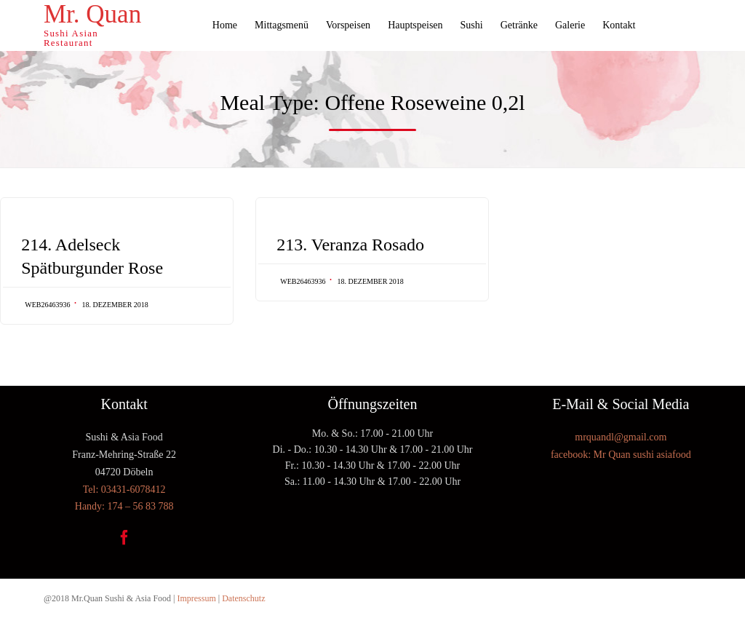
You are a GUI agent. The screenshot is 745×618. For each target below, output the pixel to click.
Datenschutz (243, 598)
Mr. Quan (92, 14)
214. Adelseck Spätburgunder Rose (92, 256)
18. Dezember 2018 (114, 305)
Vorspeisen (348, 25)
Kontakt (618, 25)
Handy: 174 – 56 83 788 (124, 506)
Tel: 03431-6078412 (124, 489)
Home (224, 25)
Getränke (519, 25)
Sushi (472, 25)
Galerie (570, 25)
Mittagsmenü (281, 25)
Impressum (196, 598)
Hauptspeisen (415, 25)
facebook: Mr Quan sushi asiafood (621, 454)
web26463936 (47, 305)
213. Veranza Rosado (350, 244)
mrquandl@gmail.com (620, 437)
